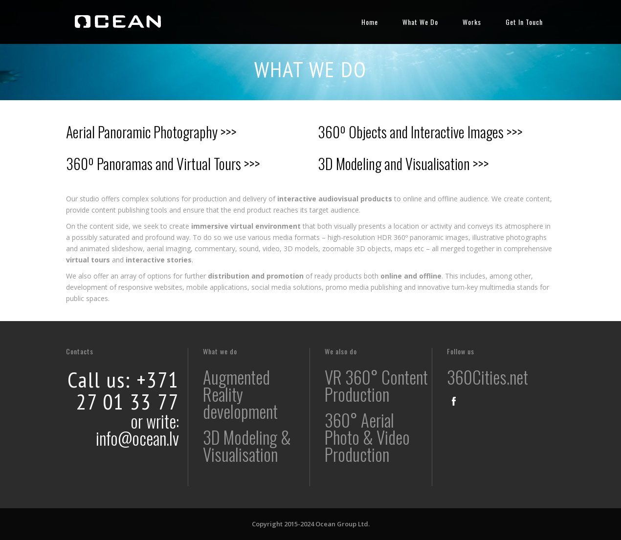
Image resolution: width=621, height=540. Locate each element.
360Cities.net (487, 376)
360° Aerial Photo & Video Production (367, 437)
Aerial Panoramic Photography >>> (151, 132)
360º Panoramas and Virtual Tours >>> (163, 163)
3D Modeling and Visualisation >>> (403, 163)
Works (472, 22)
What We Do (420, 22)
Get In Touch (524, 22)
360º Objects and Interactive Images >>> (420, 132)
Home (369, 22)
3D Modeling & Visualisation (247, 445)
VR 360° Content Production (376, 385)
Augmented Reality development (240, 394)
